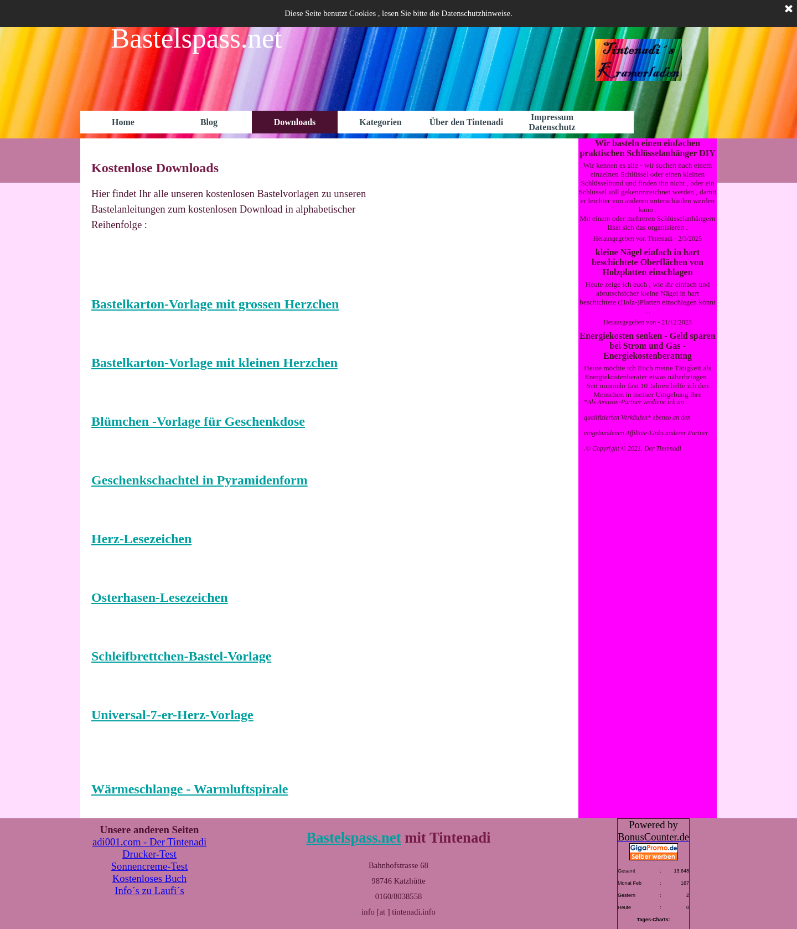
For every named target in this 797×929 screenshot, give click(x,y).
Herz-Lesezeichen (141, 538)
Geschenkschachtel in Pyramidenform (199, 480)
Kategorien (380, 122)
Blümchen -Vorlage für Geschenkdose (198, 421)
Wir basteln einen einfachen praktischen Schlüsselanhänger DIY (647, 148)
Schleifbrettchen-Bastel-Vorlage (181, 656)
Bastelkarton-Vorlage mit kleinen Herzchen (214, 362)
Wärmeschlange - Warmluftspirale (189, 789)
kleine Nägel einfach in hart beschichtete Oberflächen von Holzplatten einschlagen (647, 262)
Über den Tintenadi (466, 122)
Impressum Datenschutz (552, 122)
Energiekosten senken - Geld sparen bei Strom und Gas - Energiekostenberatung (647, 345)
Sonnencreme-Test (149, 866)
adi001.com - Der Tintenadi (149, 842)
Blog (209, 122)
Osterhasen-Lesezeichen (159, 597)
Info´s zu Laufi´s (149, 890)
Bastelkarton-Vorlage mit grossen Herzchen (215, 304)
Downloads (295, 122)
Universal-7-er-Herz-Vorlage (172, 715)
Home (123, 122)
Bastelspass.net (353, 837)
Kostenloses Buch (149, 878)
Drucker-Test (149, 854)
